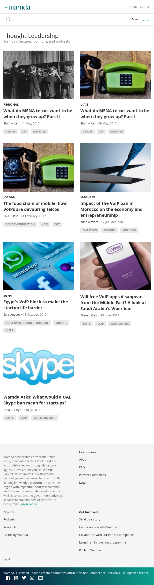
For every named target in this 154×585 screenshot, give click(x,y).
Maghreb (87, 197)
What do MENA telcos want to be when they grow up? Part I (114, 113)
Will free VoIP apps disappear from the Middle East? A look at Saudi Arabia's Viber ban (113, 302)
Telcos (10, 131)
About (133, 7)
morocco (129, 230)
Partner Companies (92, 475)
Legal (82, 482)
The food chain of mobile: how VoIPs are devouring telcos (35, 206)
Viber (9, 330)
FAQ (82, 467)
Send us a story (89, 519)
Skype (87, 324)
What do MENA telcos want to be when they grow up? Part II (37, 113)
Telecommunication (20, 224)
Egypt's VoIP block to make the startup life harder (35, 304)
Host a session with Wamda (98, 527)
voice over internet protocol (27, 323)
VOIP (45, 224)
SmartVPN (90, 230)
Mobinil (61, 323)
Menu (136, 19)
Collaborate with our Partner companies (106, 535)
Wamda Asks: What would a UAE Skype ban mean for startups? (37, 400)
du (24, 131)
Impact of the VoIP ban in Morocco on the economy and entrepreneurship (111, 209)
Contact (145, 7)
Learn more (28, 504)
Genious (109, 230)
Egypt (8, 296)
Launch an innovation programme (102, 542)
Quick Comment (45, 418)
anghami (39, 131)
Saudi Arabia (120, 324)
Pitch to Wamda (90, 550)
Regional (11, 104)
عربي (147, 19)
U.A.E (84, 104)
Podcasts (9, 519)
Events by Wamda (15, 535)
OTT (57, 224)
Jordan (9, 197)
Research (9, 527)
